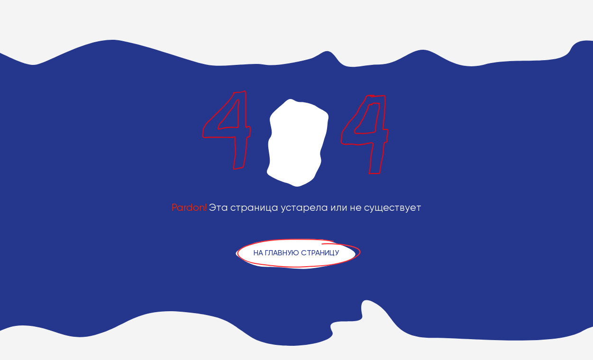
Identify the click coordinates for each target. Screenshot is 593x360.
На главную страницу (296, 252)
